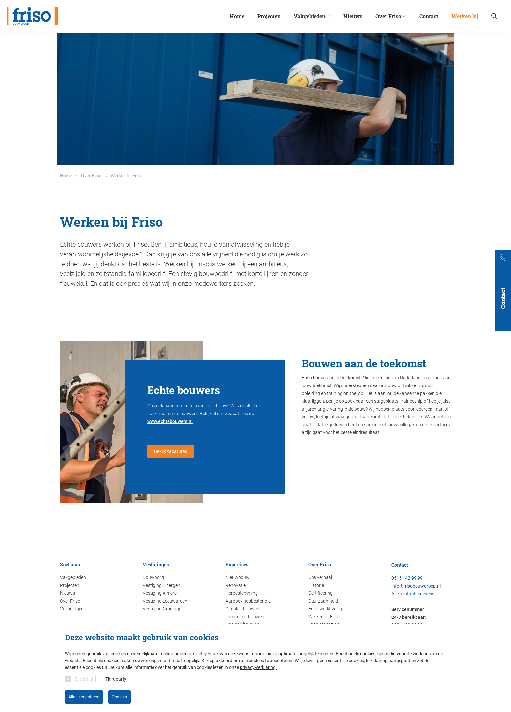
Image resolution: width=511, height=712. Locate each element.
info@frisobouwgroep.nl (416, 585)
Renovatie (236, 585)
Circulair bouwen (242, 608)
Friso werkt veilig (325, 608)
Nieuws (67, 593)
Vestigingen (72, 608)
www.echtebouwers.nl (170, 421)
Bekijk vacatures (170, 451)
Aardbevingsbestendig (248, 600)
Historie (316, 585)
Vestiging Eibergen (161, 585)
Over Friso (70, 600)
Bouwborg (153, 577)
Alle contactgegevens (412, 593)
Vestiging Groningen (163, 608)
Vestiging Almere (160, 593)
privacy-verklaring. (258, 667)
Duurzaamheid (323, 600)
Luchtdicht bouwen (245, 616)
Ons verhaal (320, 577)
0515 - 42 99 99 (407, 578)
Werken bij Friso (324, 616)
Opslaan (119, 696)
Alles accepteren (83, 696)
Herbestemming (242, 593)
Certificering (320, 593)
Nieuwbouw (238, 577)
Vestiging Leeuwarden (165, 600)
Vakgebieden (73, 577)
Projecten (69, 585)
